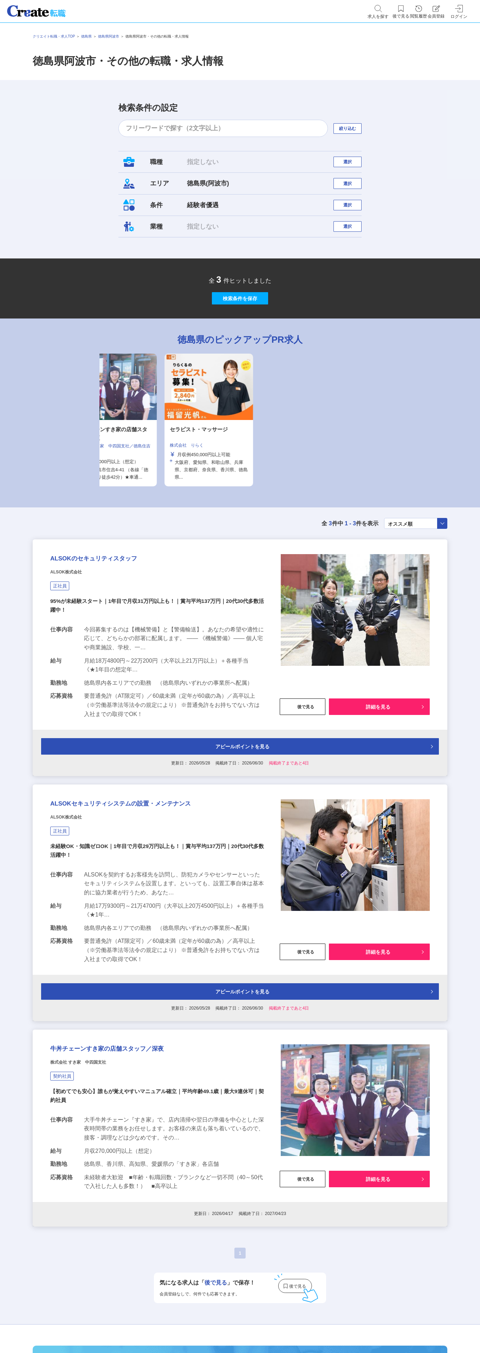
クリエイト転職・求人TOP (54, 36)
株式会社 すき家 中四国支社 (92, 1156)
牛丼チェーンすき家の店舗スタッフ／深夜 (138, 1139)
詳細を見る (378, 760)
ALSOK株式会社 (74, 624)
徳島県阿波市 (108, 36)
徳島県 (86, 36)
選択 (353, 165)
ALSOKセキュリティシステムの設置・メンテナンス (155, 873)
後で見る (302, 760)
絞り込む (354, 128)
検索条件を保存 (240, 331)
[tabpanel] (240, 460)
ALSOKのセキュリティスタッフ (118, 607)
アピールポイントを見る (238, 802)
